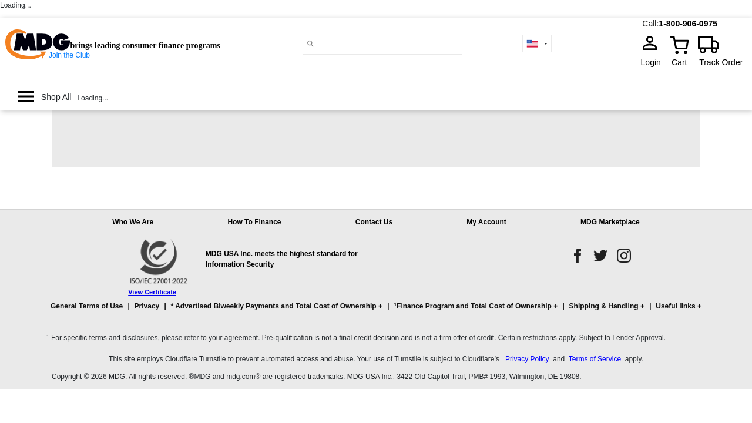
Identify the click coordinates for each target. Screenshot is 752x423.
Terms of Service (595, 359)
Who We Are (132, 222)
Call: (650, 23)
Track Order (721, 62)
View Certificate (152, 292)
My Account (486, 222)
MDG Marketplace (610, 222)
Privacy (147, 306)
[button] (376, 311)
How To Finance (254, 222)
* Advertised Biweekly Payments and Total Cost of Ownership (274, 306)
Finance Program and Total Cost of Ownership (472, 305)
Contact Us (373, 222)
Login (654, 62)
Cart (679, 62)
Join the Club (69, 55)
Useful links (675, 306)
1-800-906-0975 (688, 23)
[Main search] (310, 43)
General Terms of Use (87, 306)
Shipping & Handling (604, 306)
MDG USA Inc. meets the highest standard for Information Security (282, 259)
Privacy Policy (527, 359)
